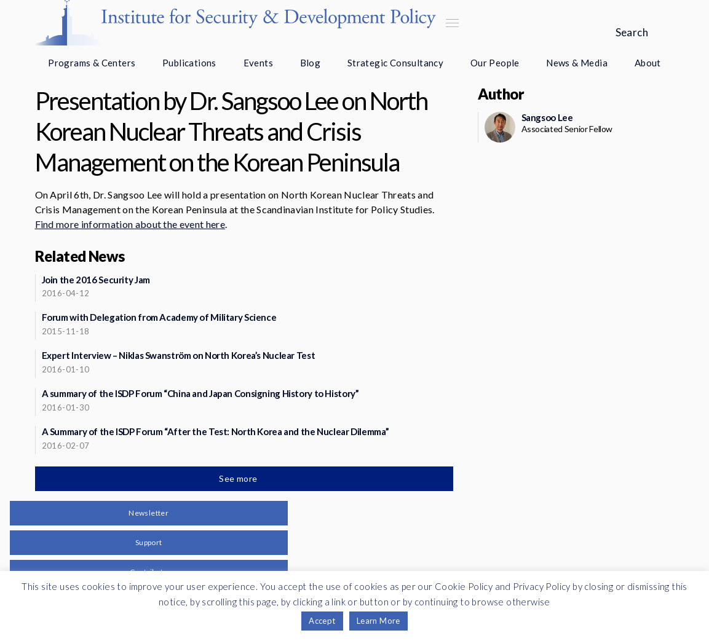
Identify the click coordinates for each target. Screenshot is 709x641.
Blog (310, 62)
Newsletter (148, 512)
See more (239, 478)
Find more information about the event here (130, 224)
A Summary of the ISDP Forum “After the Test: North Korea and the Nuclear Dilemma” (215, 431)
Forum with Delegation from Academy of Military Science (159, 317)
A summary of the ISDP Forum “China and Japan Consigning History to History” (200, 393)
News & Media (577, 62)
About (648, 62)
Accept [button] (322, 621)
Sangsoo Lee (547, 117)
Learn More (378, 621)
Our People (495, 62)
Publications (189, 62)
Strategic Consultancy (395, 62)
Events (258, 62)
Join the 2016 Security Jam (96, 279)
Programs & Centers (91, 62)
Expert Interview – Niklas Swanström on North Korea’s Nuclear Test (178, 355)
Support (148, 542)
